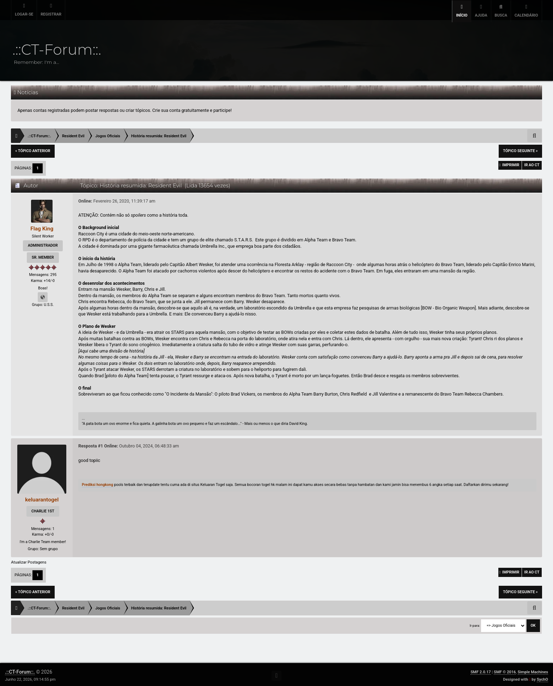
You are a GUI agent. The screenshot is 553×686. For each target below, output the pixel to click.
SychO (542, 677)
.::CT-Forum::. (20, 670)
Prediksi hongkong (98, 482)
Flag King (42, 226)
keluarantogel (42, 497)
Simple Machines (533, 670)
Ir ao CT (529, 164)
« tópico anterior (32, 148)
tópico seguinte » (520, 148)
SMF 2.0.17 (480, 670)
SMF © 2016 (505, 670)
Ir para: (475, 623)
